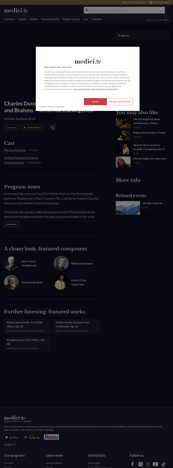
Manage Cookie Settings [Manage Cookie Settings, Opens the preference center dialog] (120, 101)
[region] (88, 79)
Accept (95, 101)
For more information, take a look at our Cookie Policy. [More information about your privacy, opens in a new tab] (95, 89)
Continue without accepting (51, 107)
